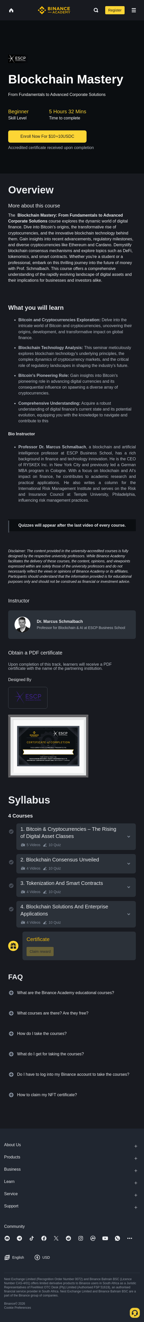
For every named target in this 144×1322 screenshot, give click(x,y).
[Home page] (54, 10)
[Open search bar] (94, 10)
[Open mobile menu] (134, 10)
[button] (134, 10)
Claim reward (40, 951)
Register (115, 10)
